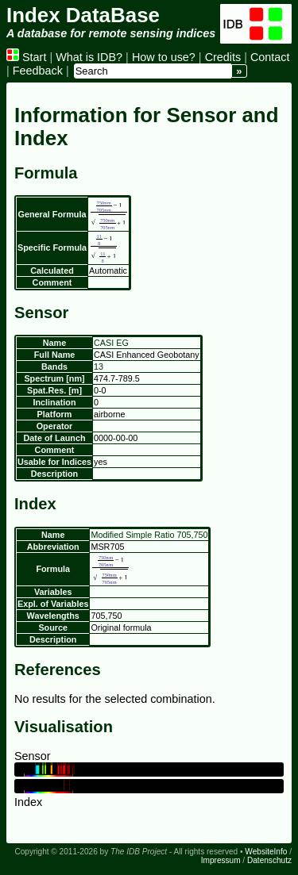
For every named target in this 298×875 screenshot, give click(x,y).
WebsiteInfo (266, 851)
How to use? (163, 57)
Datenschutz (269, 860)
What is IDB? (89, 57)
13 (98, 366)
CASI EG (111, 342)
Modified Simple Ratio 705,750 (149, 534)
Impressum (221, 860)
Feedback (38, 70)
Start (26, 57)
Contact (270, 57)
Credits (223, 57)
